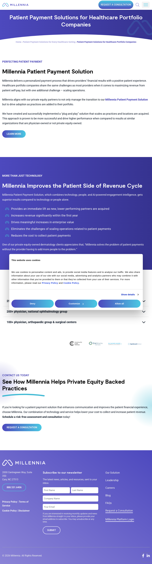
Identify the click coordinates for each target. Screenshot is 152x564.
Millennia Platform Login (119, 519)
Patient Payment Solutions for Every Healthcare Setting (49, 42)
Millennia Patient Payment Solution (126, 99)
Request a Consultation (116, 4)
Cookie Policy (9, 510)
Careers (110, 487)
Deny (32, 303)
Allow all (119, 303)
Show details (128, 294)
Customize (76, 303)
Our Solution (112, 472)
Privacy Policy (9, 501)
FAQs (108, 503)
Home (18, 42)
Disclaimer (24, 510)
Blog (108, 495)
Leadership (112, 480)
